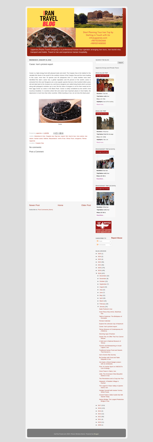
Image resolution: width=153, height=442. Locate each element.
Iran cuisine (80, 136)
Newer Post (34, 205)
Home (60, 205)
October (102, 281)
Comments (101, 245)
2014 (99, 411)
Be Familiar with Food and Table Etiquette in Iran (109, 358)
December (103, 276)
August (102, 287)
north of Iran (62, 138)
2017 (99, 405)
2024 (99, 256)
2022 (99, 262)
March (102, 301)
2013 (99, 414)
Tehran (84, 138)
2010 (99, 422)
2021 (99, 265)
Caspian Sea (40, 143)
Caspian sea (50, 136)
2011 (99, 419)
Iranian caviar (38, 138)
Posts (99, 241)
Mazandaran (53, 138)
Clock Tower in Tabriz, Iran (107, 371)
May (101, 295)
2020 (99, 267)
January (102, 306)
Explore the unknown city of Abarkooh (111, 324)
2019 (99, 270)
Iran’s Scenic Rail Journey (107, 355)
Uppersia (32, 141)
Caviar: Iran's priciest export (108, 326)
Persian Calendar (104, 321)
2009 (99, 425)
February (103, 304)
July (101, 290)
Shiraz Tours (70, 138)
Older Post (86, 205)
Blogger (96, 434)
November (103, 278)
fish (67, 136)
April (101, 298)
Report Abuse (116, 238)
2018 (99, 273)
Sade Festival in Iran (105, 309)
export (63, 136)
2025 (99, 253)
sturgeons (78, 138)
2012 (99, 416)
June (101, 292)
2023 (99, 259)
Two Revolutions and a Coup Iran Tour (111, 378)
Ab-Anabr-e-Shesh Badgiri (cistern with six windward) (110, 363)
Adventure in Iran (39, 136)
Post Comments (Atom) (45, 209)
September (103, 284)
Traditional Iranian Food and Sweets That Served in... (110, 351)
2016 (99, 408)
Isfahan (46, 138)
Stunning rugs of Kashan (107, 334)
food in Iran (72, 136)
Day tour (57, 136)
